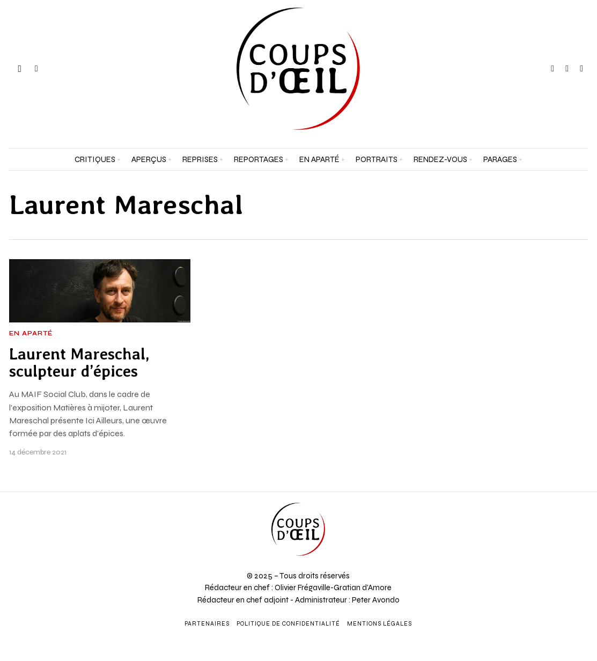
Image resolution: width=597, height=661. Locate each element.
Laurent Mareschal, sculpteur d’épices (79, 363)
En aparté (31, 333)
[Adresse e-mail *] (522, 529)
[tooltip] (552, 68)
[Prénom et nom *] (522, 489)
